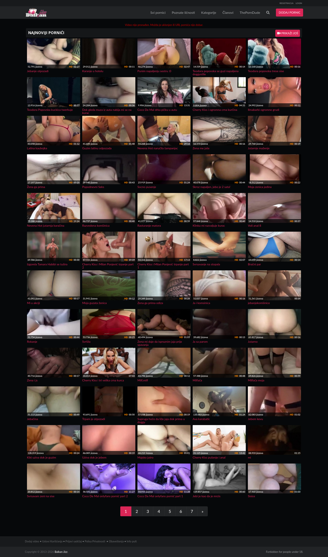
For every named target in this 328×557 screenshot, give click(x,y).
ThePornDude (250, 12)
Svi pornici (158, 12)
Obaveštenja (116, 541)
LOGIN (299, 3)
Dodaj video (32, 541)
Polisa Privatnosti (95, 541)
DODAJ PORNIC (289, 12)
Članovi (227, 12)
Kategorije (208, 12)
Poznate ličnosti (183, 12)
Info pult (132, 541)
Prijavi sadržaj (73, 541)
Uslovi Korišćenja (52, 541)
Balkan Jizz (61, 551)
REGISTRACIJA (286, 3)
